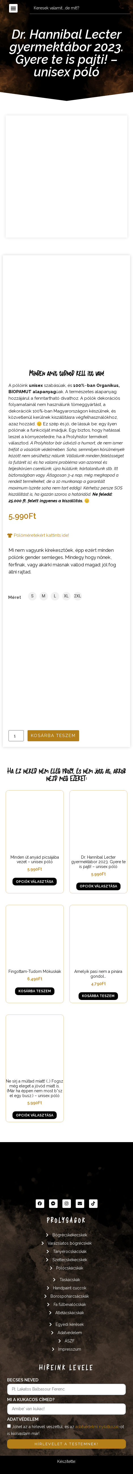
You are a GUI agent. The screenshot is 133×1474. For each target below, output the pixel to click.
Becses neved (23, 1380)
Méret (14, 597)
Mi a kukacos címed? (30, 1400)
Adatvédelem (23, 1419)
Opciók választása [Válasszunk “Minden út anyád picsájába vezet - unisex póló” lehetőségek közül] (34, 882)
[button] (13, 8)
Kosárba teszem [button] (34, 991)
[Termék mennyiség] (16, 735)
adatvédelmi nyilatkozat (97, 1426)
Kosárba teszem (53, 735)
